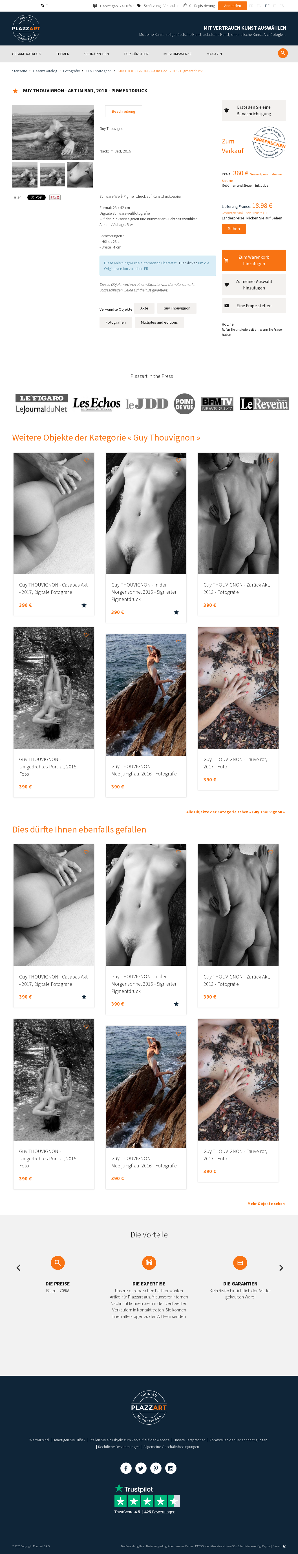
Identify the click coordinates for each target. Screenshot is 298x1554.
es (282, 5)
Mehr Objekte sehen (266, 1203)
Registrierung (204, 5)
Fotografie (71, 70)
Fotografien (116, 322)
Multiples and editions (159, 322)
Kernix (280, 1546)
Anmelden (232, 5)
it (274, 5)
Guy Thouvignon (99, 70)
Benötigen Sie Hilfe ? (69, 1439)
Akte (144, 308)
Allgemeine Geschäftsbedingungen (171, 1446)
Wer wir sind (39, 1439)
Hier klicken (188, 262)
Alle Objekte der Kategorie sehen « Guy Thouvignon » (235, 811)
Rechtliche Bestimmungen (119, 1446)
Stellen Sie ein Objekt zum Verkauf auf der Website (129, 1439)
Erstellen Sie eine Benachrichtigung (247, 110)
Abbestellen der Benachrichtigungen (238, 1439)
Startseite (19, 70)
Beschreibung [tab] (123, 111)
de (267, 5)
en (259, 5)
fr (251, 5)
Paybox (266, 1546)
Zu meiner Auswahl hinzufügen (248, 284)
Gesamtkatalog (45, 70)
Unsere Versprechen (189, 1439)
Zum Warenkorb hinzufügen (247, 260)
